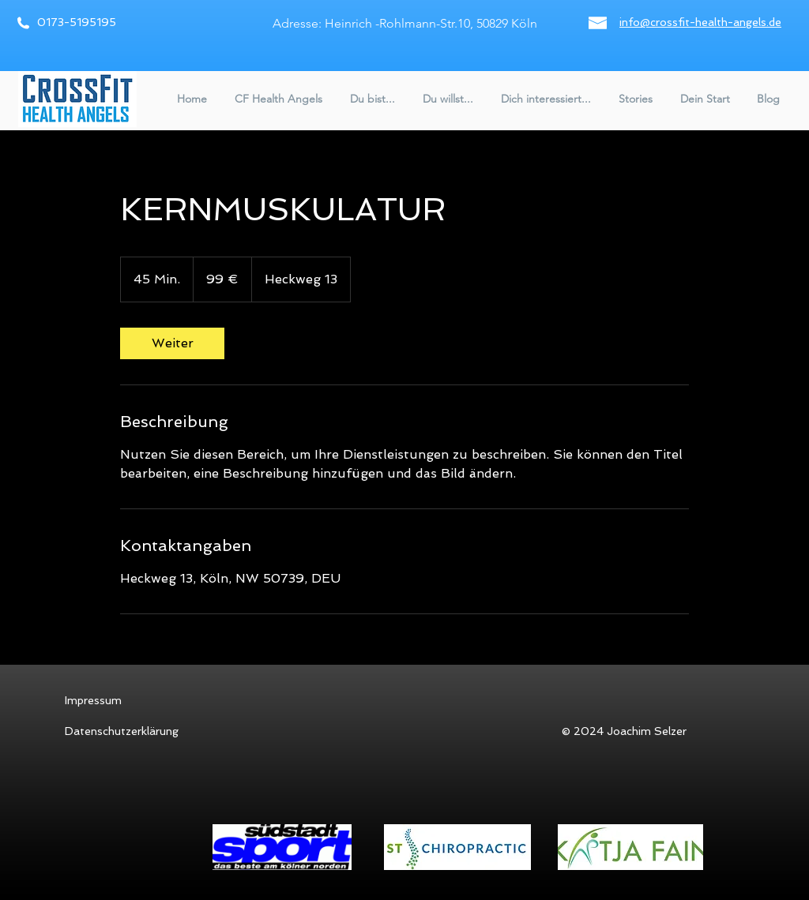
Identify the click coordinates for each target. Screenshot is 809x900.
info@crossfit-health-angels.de (700, 22)
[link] (172, 343)
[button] (276, 99)
